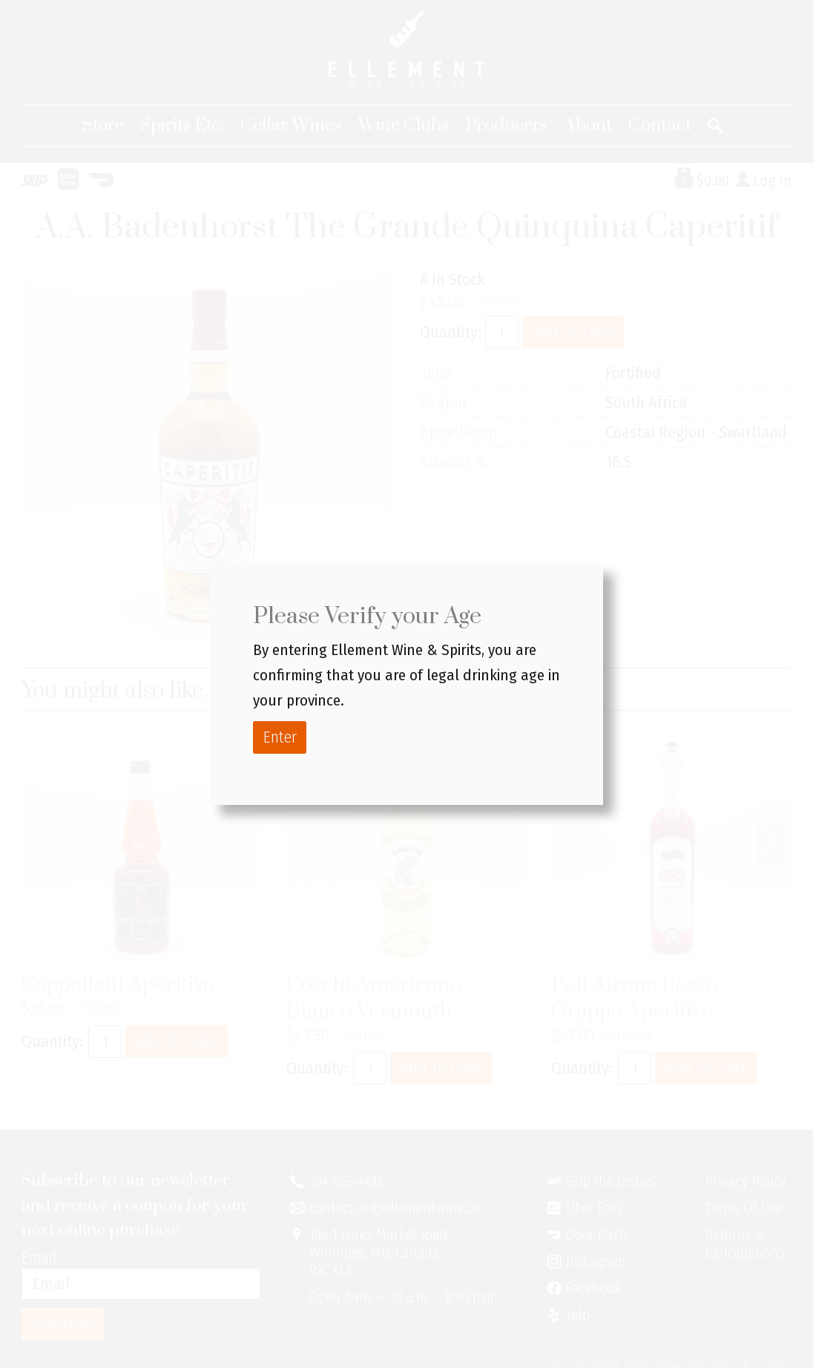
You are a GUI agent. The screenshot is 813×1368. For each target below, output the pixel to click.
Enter (280, 737)
